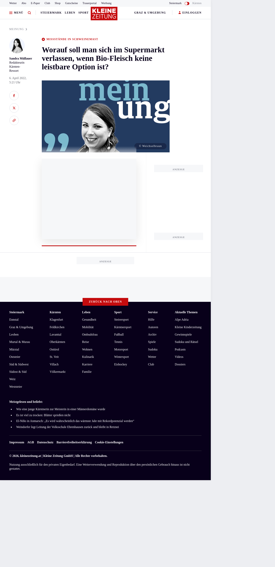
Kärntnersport (122, 327)
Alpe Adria (182, 319)
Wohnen (87, 349)
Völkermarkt (58, 371)
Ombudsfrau (89, 334)
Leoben (14, 334)
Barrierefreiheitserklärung (74, 442)
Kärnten (197, 3)
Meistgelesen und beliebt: (26, 401)
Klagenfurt (56, 319)
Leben (70, 12)
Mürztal (14, 349)
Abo (23, 3)
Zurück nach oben (105, 301)
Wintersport (121, 356)
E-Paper (35, 3)
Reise (85, 341)
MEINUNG (18, 29)
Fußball (119, 334)
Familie (86, 371)
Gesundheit (89, 319)
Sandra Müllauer (20, 58)
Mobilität (88, 327)
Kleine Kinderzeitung (188, 327)
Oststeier (14, 356)
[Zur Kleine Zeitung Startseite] (104, 15)
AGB (30, 442)
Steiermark (51, 12)
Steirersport (121, 319)
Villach (54, 364)
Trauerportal (90, 3)
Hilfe (151, 319)
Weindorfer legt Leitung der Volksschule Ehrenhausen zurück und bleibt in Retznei (67, 427)
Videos (179, 356)
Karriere (87, 364)
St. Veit (54, 356)
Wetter (13, 3)
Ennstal (14, 319)
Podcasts (180, 349)
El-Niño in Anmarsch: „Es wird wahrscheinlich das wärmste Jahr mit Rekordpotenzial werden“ (75, 421)
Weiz (12, 379)
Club (47, 3)
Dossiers (180, 364)
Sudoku (152, 349)
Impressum (16, 442)
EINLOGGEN (190, 13)
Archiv (152, 334)
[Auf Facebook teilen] (14, 95)
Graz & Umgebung (150, 12)
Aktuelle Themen (186, 312)
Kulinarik (88, 356)
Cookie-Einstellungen (109, 442)
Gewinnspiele (183, 334)
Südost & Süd (17, 371)
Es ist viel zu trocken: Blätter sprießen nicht (43, 415)
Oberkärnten (57, 341)
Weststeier (15, 386)
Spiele (152, 341)
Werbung (106, 3)
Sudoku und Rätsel (186, 341)
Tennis (118, 341)
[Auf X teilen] (14, 108)
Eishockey (120, 364)
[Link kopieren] (14, 120)
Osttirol (54, 349)
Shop (58, 3)
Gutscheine (71, 3)
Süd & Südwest (19, 364)
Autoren (153, 327)
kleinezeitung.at (30, 455)
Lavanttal (55, 334)
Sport (84, 12)
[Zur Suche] (29, 13)
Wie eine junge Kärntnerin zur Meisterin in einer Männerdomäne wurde (60, 409)
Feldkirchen (57, 327)
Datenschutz (45, 442)
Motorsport (121, 349)
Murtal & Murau (19, 341)
